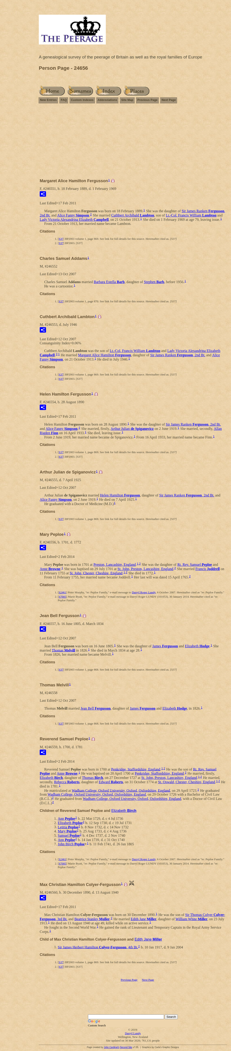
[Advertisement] (133, 143)
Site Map (127, 100)
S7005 (62, 596)
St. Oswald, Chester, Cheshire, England (186, 782)
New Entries (48, 100)
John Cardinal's (111, 1047)
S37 (61, 238)
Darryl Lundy (133, 1033)
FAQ (64, 100)
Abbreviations (107, 100)
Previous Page (147, 100)
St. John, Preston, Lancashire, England (145, 569)
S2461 (62, 592)
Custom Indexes (82, 100)
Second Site (126, 1047)
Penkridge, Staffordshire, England (135, 769)
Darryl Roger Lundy (143, 592)
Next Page (169, 100)
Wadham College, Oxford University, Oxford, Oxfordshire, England (121, 790)
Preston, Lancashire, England (114, 564)
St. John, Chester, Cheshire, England (96, 573)
